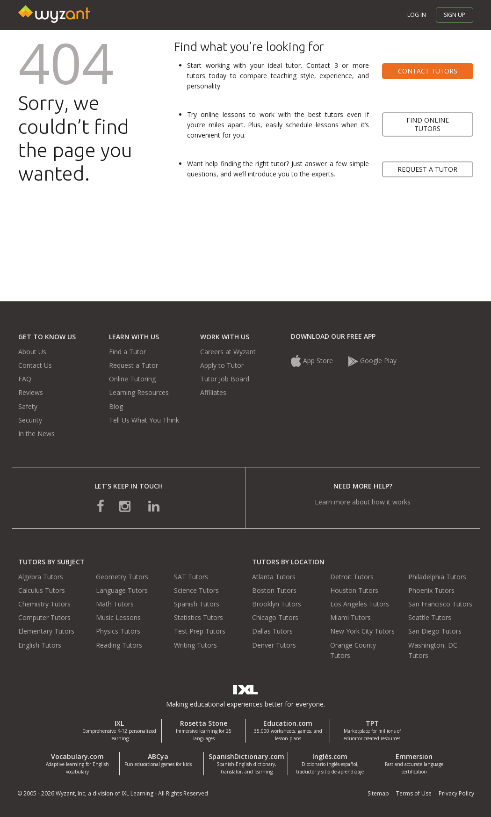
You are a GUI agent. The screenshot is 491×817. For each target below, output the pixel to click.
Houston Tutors (354, 590)
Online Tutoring (132, 378)
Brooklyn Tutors (276, 603)
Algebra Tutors (40, 576)
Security (30, 420)
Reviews (30, 392)
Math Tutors (115, 603)
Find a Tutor (127, 351)
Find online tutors (427, 124)
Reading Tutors (119, 645)
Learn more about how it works (363, 501)
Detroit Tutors (352, 576)
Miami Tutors (350, 617)
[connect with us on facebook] (100, 505)
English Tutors (39, 645)
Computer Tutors (44, 617)
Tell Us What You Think (144, 420)
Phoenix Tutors (431, 590)
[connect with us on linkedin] (153, 505)
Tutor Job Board (224, 378)
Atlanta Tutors (274, 576)
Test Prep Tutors (199, 631)
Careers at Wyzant (228, 351)
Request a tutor (427, 169)
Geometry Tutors (122, 576)
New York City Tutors (362, 631)
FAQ (24, 378)
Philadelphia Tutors (437, 576)
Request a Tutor (133, 365)
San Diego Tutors (435, 631)
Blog (116, 406)
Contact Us (35, 365)
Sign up (454, 15)
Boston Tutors (274, 590)
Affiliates (213, 392)
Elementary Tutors (46, 631)
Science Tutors (196, 590)
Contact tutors (427, 70)
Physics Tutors (118, 631)
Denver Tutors (274, 645)
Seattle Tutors (429, 617)
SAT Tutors (191, 576)
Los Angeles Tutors (359, 603)
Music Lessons (118, 617)
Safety (27, 406)
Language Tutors (122, 590)
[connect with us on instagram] (125, 505)
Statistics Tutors (198, 617)
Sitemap (378, 793)
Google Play (372, 360)
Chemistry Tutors (44, 603)
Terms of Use (414, 793)
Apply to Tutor (222, 365)
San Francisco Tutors (440, 603)
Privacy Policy (456, 793)
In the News (36, 433)
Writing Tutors (195, 645)
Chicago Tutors (275, 617)
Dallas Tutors (272, 631)
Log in (416, 15)
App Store (313, 360)
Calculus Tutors (41, 590)
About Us (32, 351)
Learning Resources (139, 392)
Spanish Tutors (196, 603)
